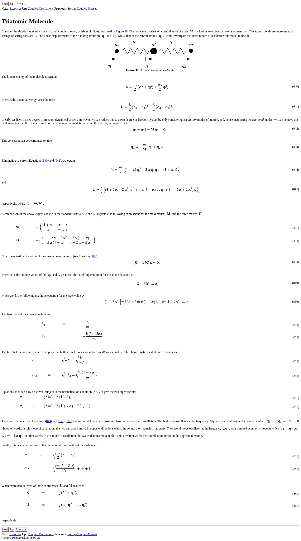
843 (48, 421)
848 (16, 391)
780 (96, 214)
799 (95, 391)
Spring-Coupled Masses (82, 8)
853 (61, 421)
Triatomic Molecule (27, 21)
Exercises (15, 8)
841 (58, 160)
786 (94, 256)
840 (45, 160)
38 (126, 31)
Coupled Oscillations (41, 8)
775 (83, 214)
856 (69, 421)
